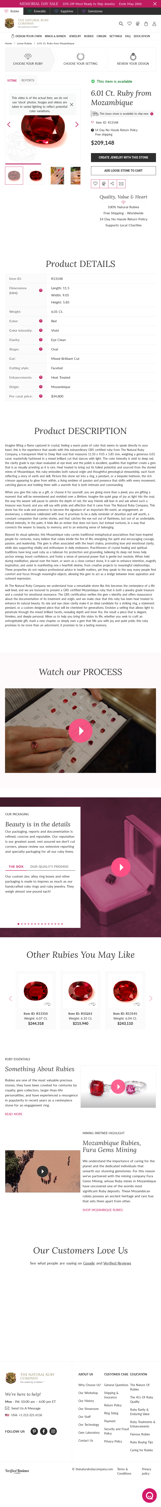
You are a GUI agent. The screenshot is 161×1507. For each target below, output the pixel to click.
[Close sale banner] (155, 4)
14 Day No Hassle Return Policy (116, 130)
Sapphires (67, 11)
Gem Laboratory (89, 1432)
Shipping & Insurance (111, 1395)
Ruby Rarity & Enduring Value (139, 1412)
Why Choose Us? (89, 1385)
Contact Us (85, 1440)
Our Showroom (88, 1409)
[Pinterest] (34, 1431)
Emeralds (40, 11)
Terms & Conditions (124, 1471)
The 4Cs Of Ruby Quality (141, 1399)
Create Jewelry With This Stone (123, 157)
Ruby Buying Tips (141, 1442)
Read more (13, 1114)
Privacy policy (146, 1471)
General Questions (116, 1385)
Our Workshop (88, 1393)
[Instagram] (53, 1431)
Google (89, 1263)
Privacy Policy (113, 1441)
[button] (76, 124)
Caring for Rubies (141, 1450)
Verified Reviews (117, 1263)
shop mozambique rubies (103, 1210)
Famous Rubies (140, 1434)
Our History (86, 1401)
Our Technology (88, 1424)
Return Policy (113, 1405)
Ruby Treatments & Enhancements (142, 1424)
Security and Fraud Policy (116, 1431)
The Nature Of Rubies (139, 1387)
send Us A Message (25, 1408)
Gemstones (95, 11)
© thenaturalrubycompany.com (92, 1469)
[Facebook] (43, 1431)
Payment (110, 1421)
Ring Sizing (111, 1413)
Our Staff (84, 1416)
